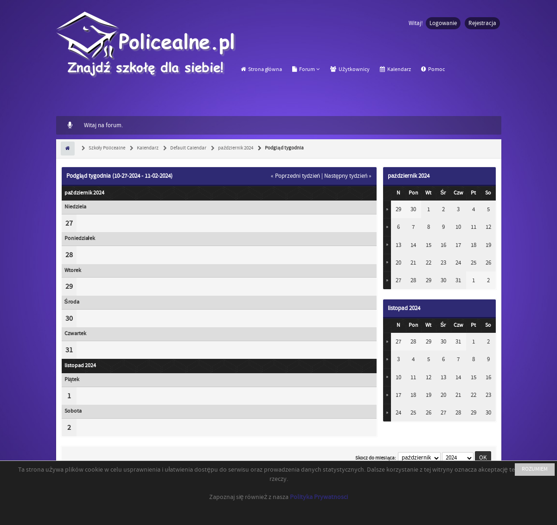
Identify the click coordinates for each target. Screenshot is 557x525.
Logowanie (443, 23)
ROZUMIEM (535, 469)
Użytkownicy (350, 69)
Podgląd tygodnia (283, 148)
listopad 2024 (404, 308)
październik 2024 (235, 148)
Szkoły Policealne (106, 148)
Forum (303, 69)
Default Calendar (187, 148)
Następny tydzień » (347, 176)
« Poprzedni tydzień (295, 176)
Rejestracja (482, 23)
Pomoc (433, 69)
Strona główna (261, 69)
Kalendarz (395, 69)
